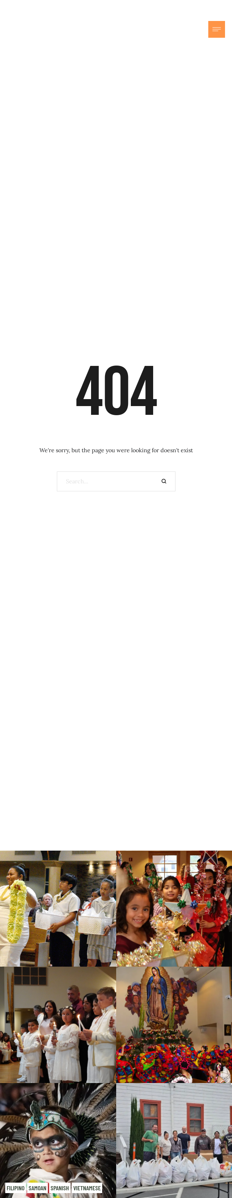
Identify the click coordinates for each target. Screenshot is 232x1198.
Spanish (60, 1188)
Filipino (15, 1188)
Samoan (37, 1188)
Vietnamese (87, 1188)
